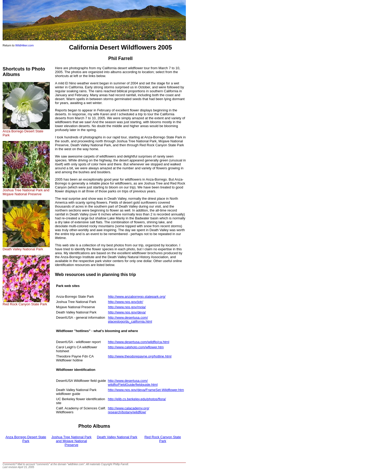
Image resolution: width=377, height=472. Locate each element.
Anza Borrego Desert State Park (26, 131)
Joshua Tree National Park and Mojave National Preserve (26, 190)
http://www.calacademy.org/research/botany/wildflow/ (128, 410)
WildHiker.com (24, 45)
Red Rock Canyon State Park (26, 302)
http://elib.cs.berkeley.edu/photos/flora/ (137, 399)
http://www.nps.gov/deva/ (127, 312)
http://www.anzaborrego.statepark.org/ (136, 297)
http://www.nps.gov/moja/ (127, 307)
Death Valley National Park (26, 247)
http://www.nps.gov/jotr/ (125, 302)
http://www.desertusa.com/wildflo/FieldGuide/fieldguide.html (133, 383)
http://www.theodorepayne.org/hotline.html (139, 356)
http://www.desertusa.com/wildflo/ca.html (138, 342)
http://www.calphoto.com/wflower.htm (136, 347)
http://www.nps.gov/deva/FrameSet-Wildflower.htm (146, 390)
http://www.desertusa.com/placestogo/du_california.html (130, 319)
